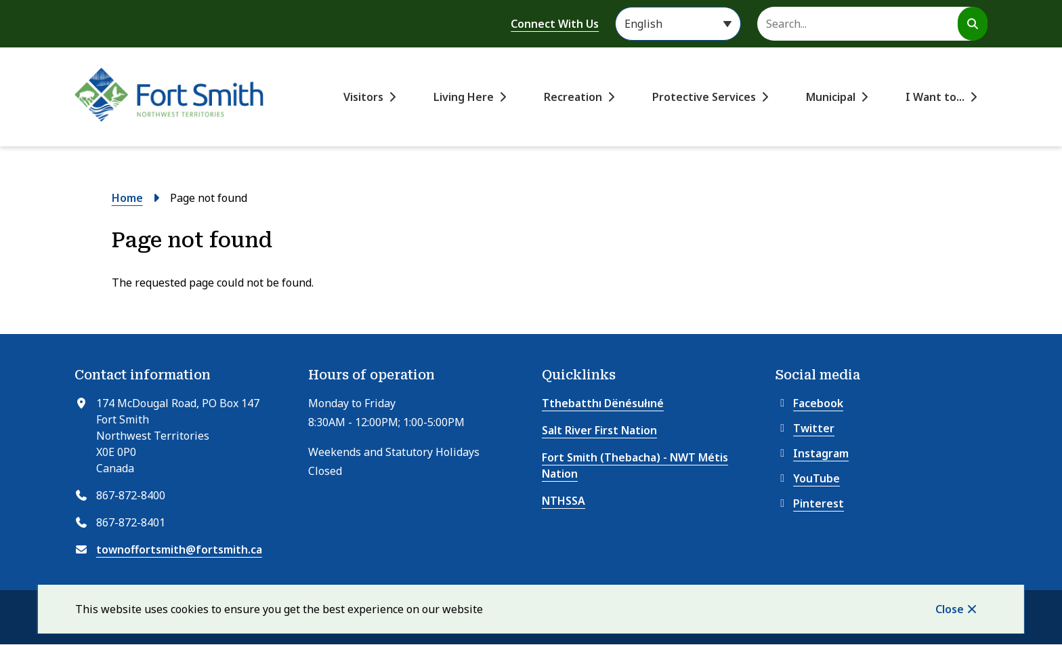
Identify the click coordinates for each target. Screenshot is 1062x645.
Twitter (805, 428)
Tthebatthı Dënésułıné (603, 403)
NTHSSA (563, 500)
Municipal (830, 96)
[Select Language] (678, 24)
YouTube (808, 478)
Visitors (363, 96)
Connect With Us (555, 23)
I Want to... (935, 96)
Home (127, 197)
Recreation (573, 96)
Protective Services (704, 96)
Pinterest (810, 503)
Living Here (463, 96)
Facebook (809, 403)
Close (949, 609)
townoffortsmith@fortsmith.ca (179, 549)
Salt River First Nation (599, 430)
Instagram (812, 453)
